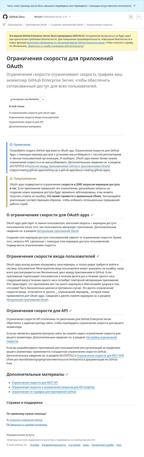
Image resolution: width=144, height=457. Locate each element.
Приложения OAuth (36, 24)
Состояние (74, 444)
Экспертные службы (103, 444)
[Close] (134, 5)
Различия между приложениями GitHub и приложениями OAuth (68, 166)
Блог (118, 444)
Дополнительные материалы (37, 374)
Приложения (15, 24)
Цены (86, 444)
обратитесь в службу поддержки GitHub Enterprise (56, 46)
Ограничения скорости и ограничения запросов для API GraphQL (53, 387)
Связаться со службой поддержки (27, 424)
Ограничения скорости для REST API (100, 355)
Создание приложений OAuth (67, 24)
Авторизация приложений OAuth (58, 231)
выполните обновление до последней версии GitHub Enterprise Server (66, 42)
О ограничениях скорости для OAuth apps (50, 214)
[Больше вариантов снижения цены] (43, 99)
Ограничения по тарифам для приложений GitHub (44, 391)
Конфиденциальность (54, 444)
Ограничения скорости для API (39, 310)
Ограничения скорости (99, 24)
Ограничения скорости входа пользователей (53, 256)
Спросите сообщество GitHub (24, 419)
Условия (34, 444)
